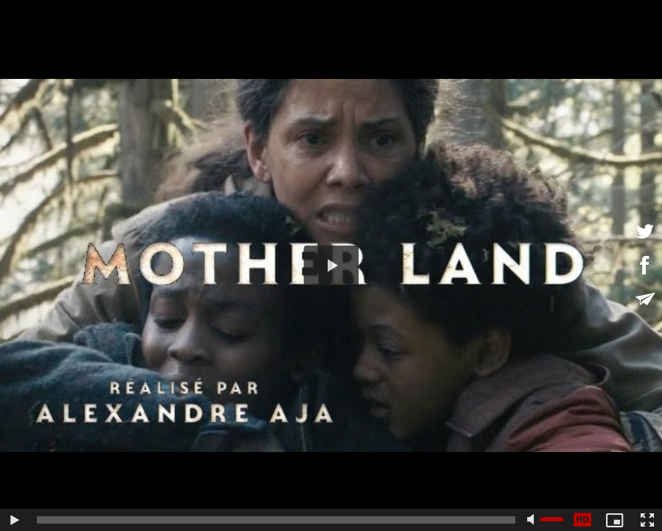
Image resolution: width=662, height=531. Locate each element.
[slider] (276, 520)
